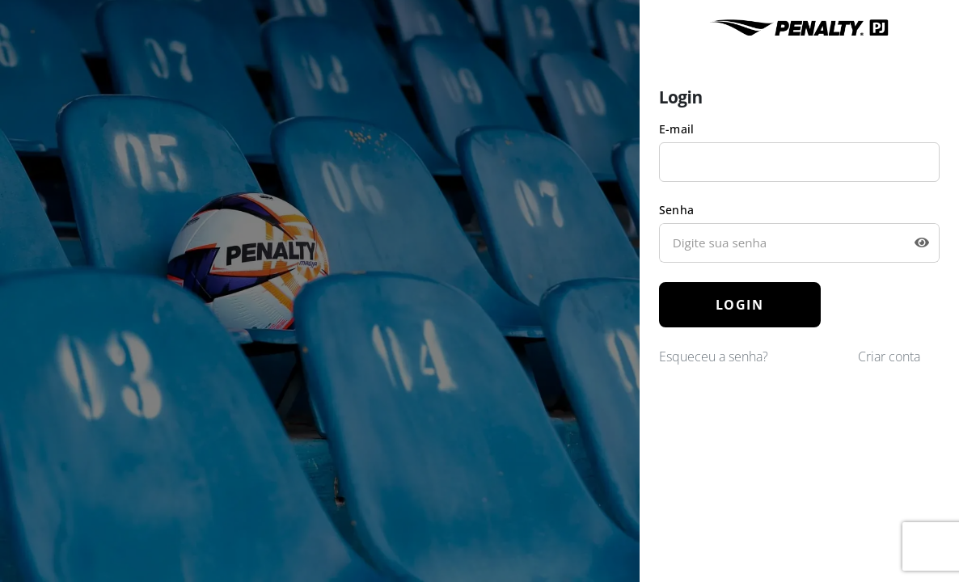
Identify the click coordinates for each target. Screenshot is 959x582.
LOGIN (740, 305)
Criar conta (889, 356)
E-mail (677, 129)
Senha (677, 209)
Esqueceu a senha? (713, 356)
